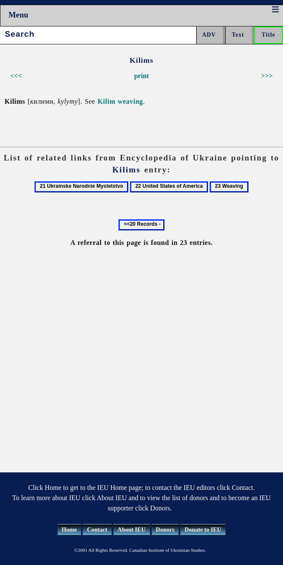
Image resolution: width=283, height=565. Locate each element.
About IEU (132, 530)
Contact (97, 530)
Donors (165, 530)
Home (69, 530)
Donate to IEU (203, 530)
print (141, 75)
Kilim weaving (120, 101)
